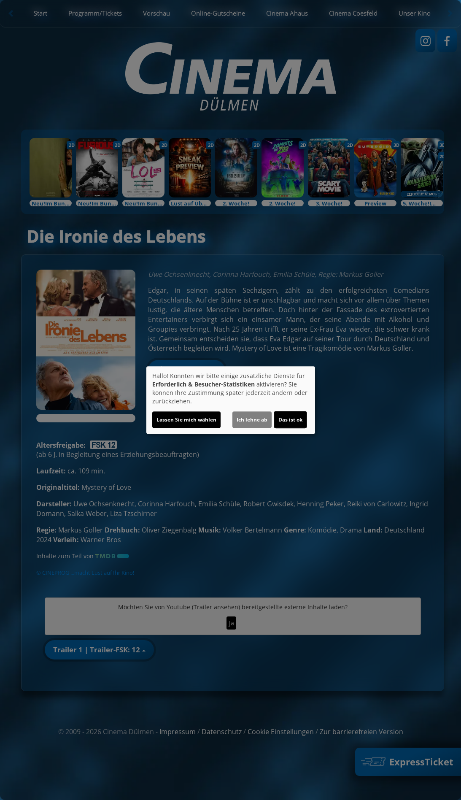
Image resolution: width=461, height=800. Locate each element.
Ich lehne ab (252, 419)
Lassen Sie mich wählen (186, 419)
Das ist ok (290, 419)
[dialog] (230, 400)
